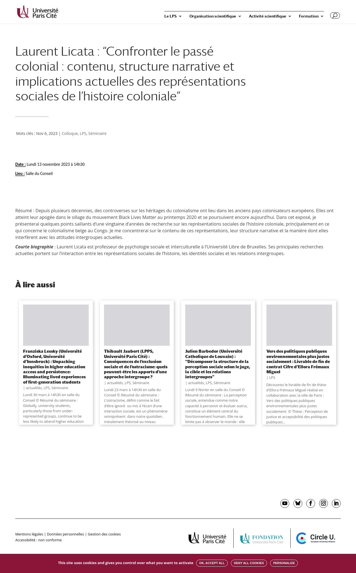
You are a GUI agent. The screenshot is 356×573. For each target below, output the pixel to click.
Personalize (284, 563)
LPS (83, 133)
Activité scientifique (267, 16)
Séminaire (97, 133)
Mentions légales (29, 534)
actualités (34, 387)
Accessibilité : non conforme (38, 539)
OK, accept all (211, 563)
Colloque (70, 133)
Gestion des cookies (104, 534)
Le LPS (170, 16)
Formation (308, 16)
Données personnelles (65, 534)
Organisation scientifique (212, 16)
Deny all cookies (249, 563)
